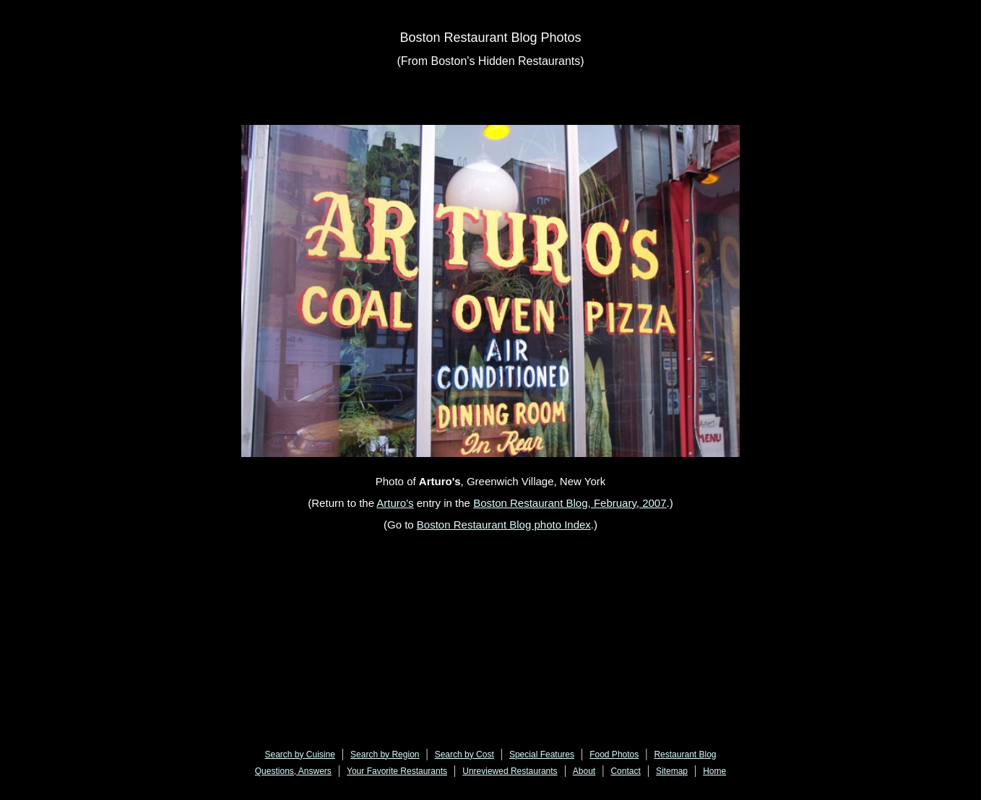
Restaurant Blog (685, 754)
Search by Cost (464, 754)
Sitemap (672, 771)
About (584, 771)
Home (714, 771)
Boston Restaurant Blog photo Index (504, 524)
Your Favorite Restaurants (397, 771)
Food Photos (614, 754)
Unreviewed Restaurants (509, 771)
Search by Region (384, 754)
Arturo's (394, 503)
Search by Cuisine (300, 754)
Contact (625, 771)
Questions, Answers (293, 771)
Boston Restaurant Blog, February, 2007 (569, 503)
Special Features (541, 754)
